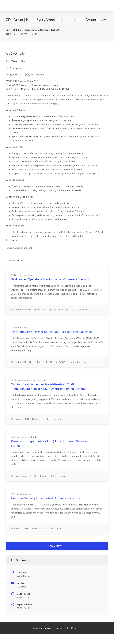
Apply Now (57, 546)
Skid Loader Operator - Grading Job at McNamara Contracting (52, 279)
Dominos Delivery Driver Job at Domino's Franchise (45, 498)
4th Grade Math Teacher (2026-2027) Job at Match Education (52, 332)
